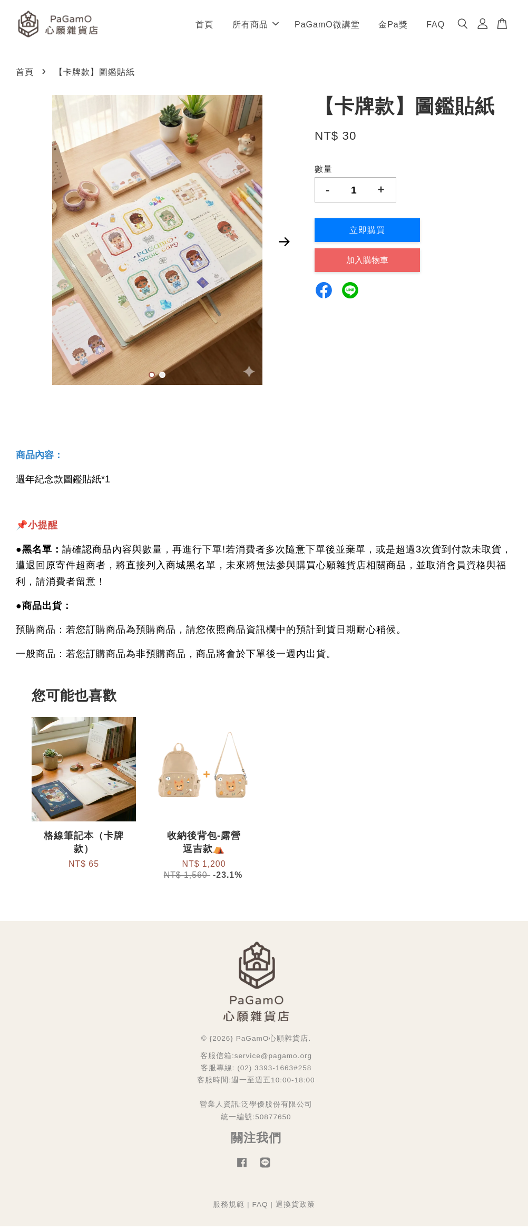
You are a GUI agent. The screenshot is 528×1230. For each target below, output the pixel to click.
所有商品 (255, 26)
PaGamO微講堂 (327, 26)
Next (284, 246)
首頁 (204, 26)
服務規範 (229, 1208)
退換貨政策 (295, 1208)
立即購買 (367, 234)
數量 (324, 172)
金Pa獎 (393, 26)
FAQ (435, 26)
